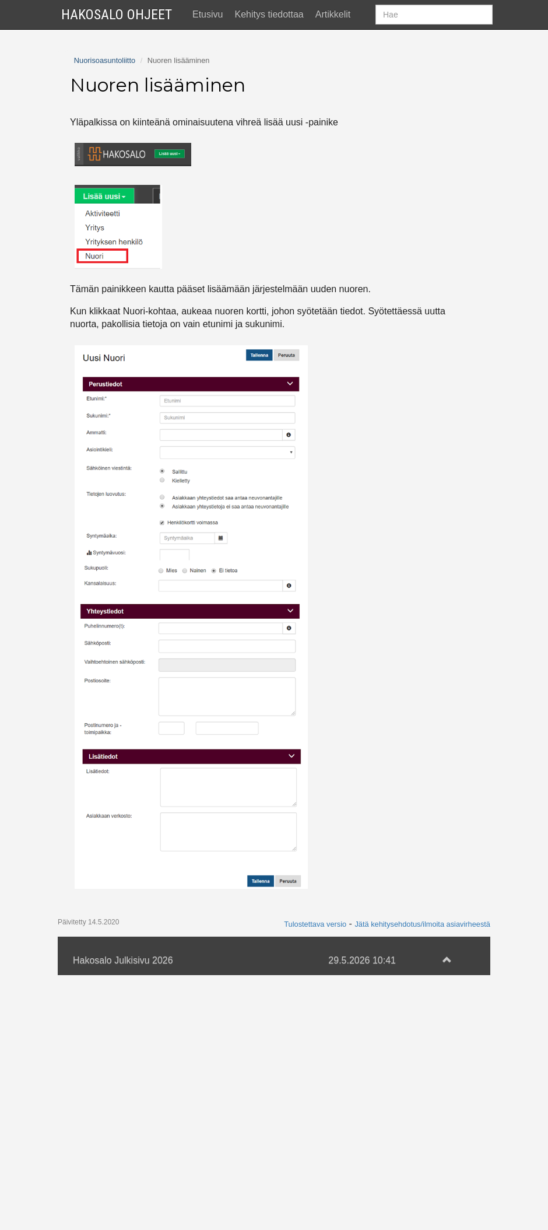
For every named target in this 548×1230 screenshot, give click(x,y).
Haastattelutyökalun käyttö (124, 213)
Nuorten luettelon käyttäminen (131, 259)
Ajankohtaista (97, 50)
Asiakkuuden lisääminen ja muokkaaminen (157, 143)
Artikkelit (332, 14)
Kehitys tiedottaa (268, 14)
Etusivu (207, 14)
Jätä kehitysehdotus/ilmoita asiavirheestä (422, 1179)
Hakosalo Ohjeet (116, 14)
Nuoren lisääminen (111, 96)
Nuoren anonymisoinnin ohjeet (132, 282)
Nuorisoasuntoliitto (104, 315)
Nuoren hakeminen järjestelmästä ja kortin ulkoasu (173, 120)
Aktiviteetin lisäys (104, 189)
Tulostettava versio (315, 1179)
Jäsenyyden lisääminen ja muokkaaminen (155, 166)
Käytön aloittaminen (110, 73)
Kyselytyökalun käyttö (114, 236)
